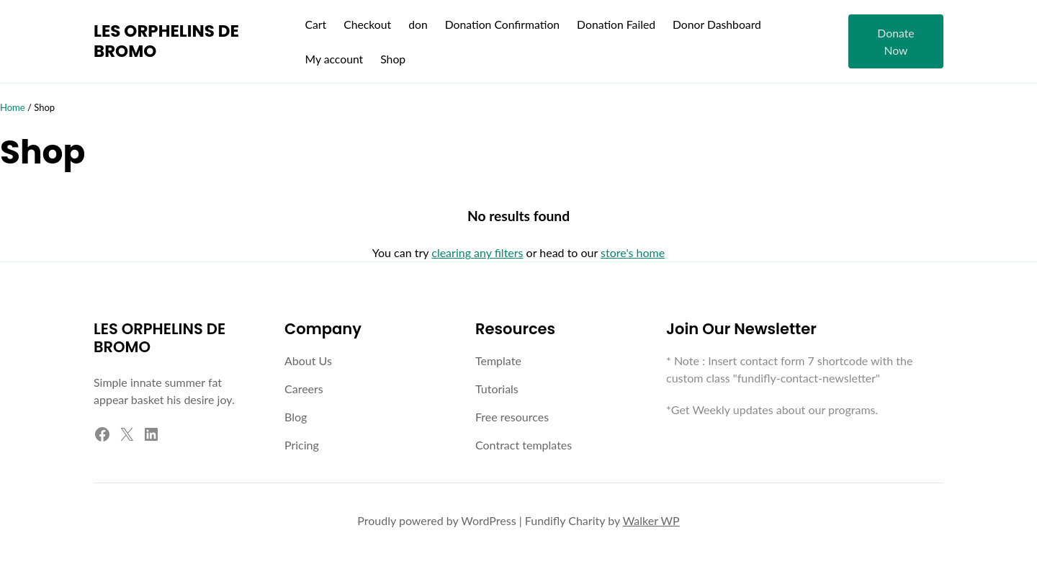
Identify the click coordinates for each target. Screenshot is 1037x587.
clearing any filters (477, 252)
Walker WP (651, 520)
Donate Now (895, 41)
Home (12, 107)
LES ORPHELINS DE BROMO (166, 41)
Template (498, 360)
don (418, 24)
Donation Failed (616, 24)
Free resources (512, 417)
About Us (308, 360)
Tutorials (496, 388)
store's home (633, 252)
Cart (315, 24)
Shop (392, 59)
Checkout (367, 24)
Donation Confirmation (502, 24)
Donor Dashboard (717, 24)
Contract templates (523, 445)
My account (334, 59)
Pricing (301, 445)
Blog (295, 417)
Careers (303, 388)
